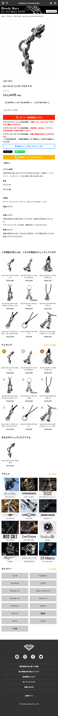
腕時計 (43, 613)
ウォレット (43, 598)
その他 (14, 628)
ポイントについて (29, 682)
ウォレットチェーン (43, 591)
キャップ (15, 613)
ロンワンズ (17, 16)
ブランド (9, 16)
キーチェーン (15, 598)
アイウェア (15, 606)
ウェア (43, 621)
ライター (43, 606)
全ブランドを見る (50, 345)
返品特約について (29, 677)
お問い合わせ (29, 687)
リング (14, 576)
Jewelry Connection (29, 3)
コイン (14, 621)
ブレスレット (15, 591)
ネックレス (15, 583)
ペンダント (43, 576)
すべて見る (52, 474)
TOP (3, 16)
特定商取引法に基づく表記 (29, 666)
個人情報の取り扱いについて (29, 671)
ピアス (43, 583)
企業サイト (29, 696)
